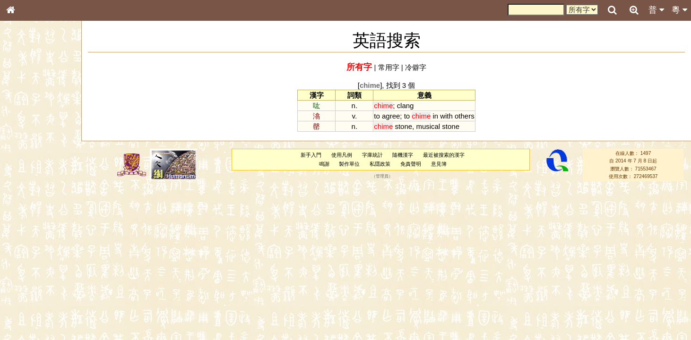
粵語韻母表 (26, 202)
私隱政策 (380, 164)
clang (405, 106)
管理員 (382, 176)
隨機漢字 (402, 155)
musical (428, 126)
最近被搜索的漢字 (444, 155)
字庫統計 (372, 155)
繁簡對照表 (26, 316)
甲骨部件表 (26, 143)
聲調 (45, 248)
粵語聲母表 (26, 193)
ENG (41, 104)
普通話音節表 (29, 257)
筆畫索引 (23, 134)
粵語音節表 (26, 185)
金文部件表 (26, 152)
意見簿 (439, 164)
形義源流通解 (29, 160)
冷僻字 (415, 67)
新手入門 (311, 155)
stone (403, 126)
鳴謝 (324, 164)
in (435, 116)
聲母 (19, 248)
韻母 (32, 248)
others (465, 116)
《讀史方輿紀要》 (34, 299)
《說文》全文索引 (34, 290)
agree (391, 116)
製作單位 (349, 164)
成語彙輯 (23, 307)
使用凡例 (341, 155)
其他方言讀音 (29, 265)
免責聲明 (410, 164)
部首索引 (23, 126)
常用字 (388, 67)
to (377, 116)
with (446, 116)
